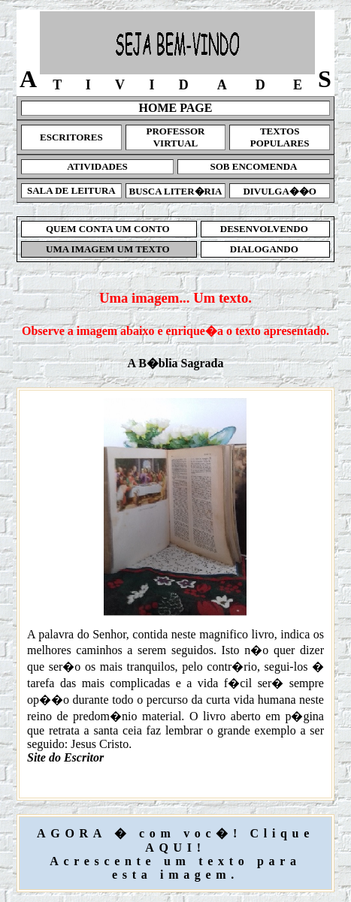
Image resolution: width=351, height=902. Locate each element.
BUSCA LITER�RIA (175, 191)
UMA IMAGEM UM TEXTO (109, 249)
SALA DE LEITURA (71, 190)
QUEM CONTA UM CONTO (109, 228)
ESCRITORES (71, 137)
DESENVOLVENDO (265, 228)
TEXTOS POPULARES (280, 137)
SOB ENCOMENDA (254, 166)
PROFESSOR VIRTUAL (175, 137)
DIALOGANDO (266, 249)
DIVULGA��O (279, 191)
